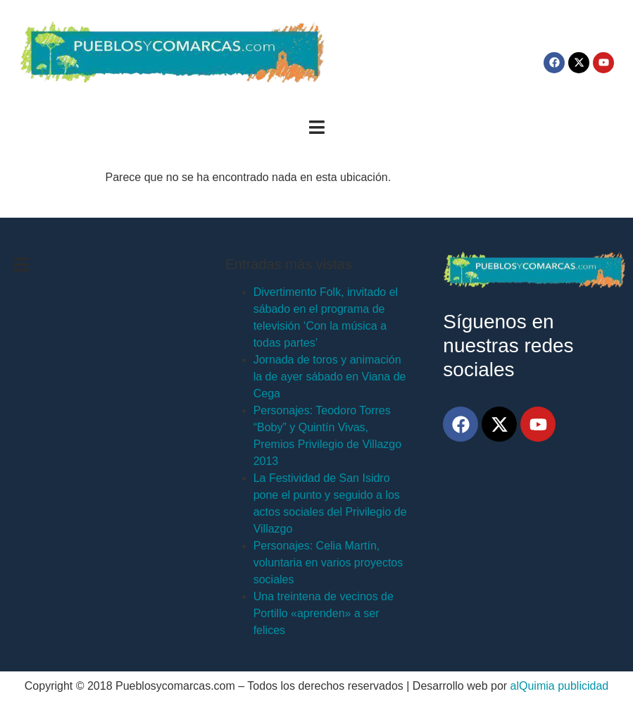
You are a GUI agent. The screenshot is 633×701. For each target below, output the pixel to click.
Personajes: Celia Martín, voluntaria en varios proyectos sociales (328, 562)
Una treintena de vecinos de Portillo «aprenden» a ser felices (323, 613)
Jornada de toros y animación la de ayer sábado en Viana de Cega (329, 376)
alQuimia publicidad (559, 686)
